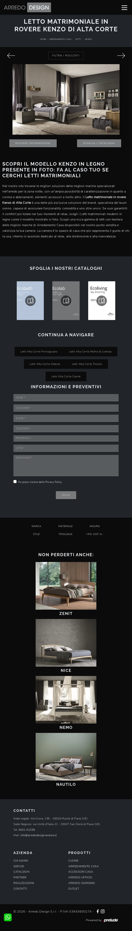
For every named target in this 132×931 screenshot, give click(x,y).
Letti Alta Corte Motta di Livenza (90, 351)
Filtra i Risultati (66, 55)
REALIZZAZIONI (23, 883)
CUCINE (73, 861)
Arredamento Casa (60, 39)
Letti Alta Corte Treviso (87, 364)
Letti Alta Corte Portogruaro (38, 351)
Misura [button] (95, 526)
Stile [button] (36, 534)
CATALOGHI (21, 872)
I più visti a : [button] (95, 534)
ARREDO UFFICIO (80, 877)
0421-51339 (27, 830)
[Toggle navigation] (124, 7)
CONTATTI (20, 889)
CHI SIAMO (20, 861)
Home (43, 39)
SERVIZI (18, 866)
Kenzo (88, 39)
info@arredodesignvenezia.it (38, 835)
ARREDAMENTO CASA (83, 866)
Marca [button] (36, 526)
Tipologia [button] (66, 534)
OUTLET (73, 889)
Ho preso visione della (40, 482)
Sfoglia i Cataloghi (99, 143)
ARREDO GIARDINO (81, 883)
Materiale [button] (65, 526)
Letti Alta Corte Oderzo (45, 364)
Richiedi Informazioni (33, 143)
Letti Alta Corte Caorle (66, 376)
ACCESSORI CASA (80, 872)
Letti (78, 39)
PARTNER (20, 877)
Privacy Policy (53, 482)
